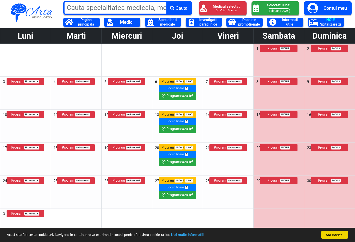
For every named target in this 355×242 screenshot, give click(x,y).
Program (278, 48)
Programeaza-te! (177, 96)
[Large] (128, 7)
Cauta (178, 8)
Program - (177, 81)
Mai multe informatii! (188, 235)
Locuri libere (177, 88)
